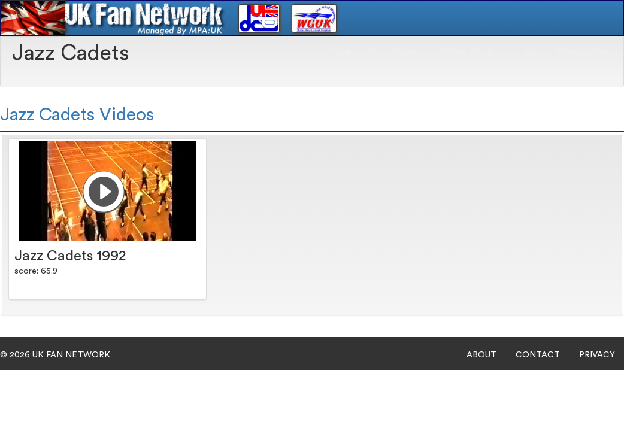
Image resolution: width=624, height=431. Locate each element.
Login (529, 51)
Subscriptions (583, 51)
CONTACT (538, 355)
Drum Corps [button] (395, 51)
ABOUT (481, 355)
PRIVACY (597, 355)
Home (339, 51)
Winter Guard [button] (471, 51)
